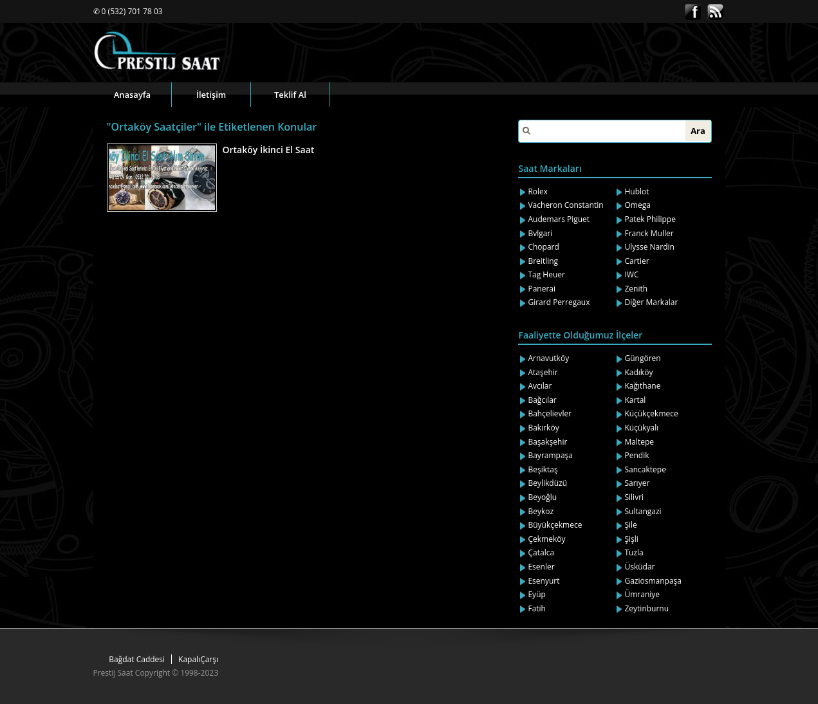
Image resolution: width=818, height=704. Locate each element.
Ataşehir (542, 372)
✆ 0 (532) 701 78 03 (128, 11)
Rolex (538, 191)
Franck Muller (648, 233)
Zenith (635, 288)
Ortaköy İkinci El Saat (269, 150)
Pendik (636, 455)
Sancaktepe (644, 469)
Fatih (537, 608)
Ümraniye (642, 594)
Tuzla (633, 552)
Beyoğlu (542, 497)
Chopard (543, 246)
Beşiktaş (542, 469)
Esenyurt (543, 580)
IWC (631, 274)
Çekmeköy (546, 538)
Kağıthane (642, 385)
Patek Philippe (649, 219)
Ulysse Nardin (649, 246)
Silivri (634, 497)
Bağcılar (542, 399)
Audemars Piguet (559, 219)
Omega (637, 204)
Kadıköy (638, 372)
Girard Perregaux (559, 302)
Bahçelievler (550, 413)
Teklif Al (290, 94)
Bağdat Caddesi (137, 659)
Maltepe (639, 441)
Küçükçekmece (651, 413)
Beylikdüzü (547, 482)
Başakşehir (547, 441)
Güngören (642, 358)
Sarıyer (636, 482)
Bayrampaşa (550, 455)
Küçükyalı (641, 427)
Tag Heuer (546, 274)
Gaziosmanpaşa (653, 580)
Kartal (635, 399)
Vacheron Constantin (565, 204)
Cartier (636, 260)
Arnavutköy (548, 358)
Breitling (543, 260)
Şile (630, 524)
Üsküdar (639, 566)
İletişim (211, 94)
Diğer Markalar (651, 302)
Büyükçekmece (555, 524)
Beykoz (540, 511)
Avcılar (540, 385)
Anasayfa (132, 94)
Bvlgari (540, 233)
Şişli (631, 538)
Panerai (541, 288)
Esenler (541, 566)
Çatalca (541, 552)
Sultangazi (642, 511)
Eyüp (536, 594)
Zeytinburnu (646, 608)
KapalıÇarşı (198, 659)
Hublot (636, 191)
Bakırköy (543, 427)
